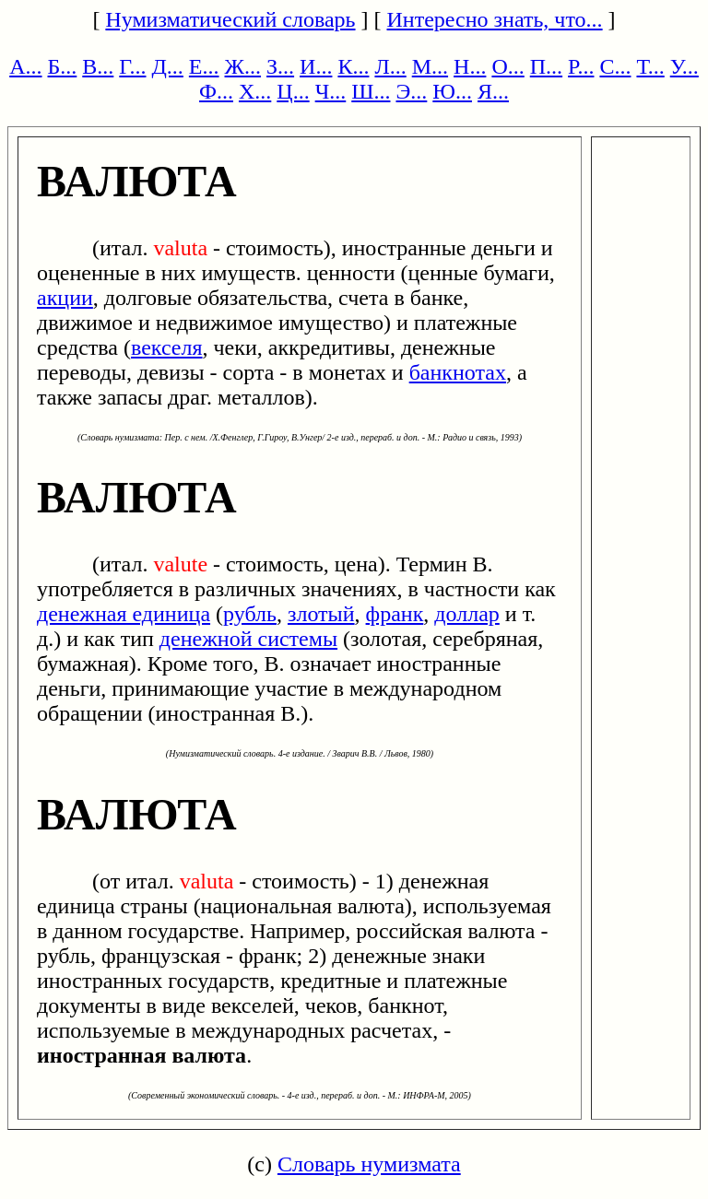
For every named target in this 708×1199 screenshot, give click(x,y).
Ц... (293, 91)
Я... (493, 91)
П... (546, 66)
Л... (390, 66)
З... (280, 66)
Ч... (331, 91)
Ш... (370, 91)
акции (65, 298)
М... (430, 66)
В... (97, 66)
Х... (255, 91)
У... (684, 66)
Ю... (452, 91)
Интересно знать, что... (495, 19)
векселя (167, 347)
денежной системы (248, 639)
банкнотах (457, 372)
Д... (167, 66)
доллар (467, 614)
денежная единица (123, 614)
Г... (132, 66)
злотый (321, 614)
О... (507, 66)
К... (353, 66)
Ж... (243, 66)
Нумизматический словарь (230, 19)
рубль (250, 614)
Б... (62, 66)
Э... (411, 91)
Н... (470, 66)
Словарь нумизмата (369, 1164)
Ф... (216, 91)
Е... (204, 66)
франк (395, 614)
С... (615, 66)
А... (25, 66)
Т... (650, 66)
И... (316, 66)
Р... (581, 66)
